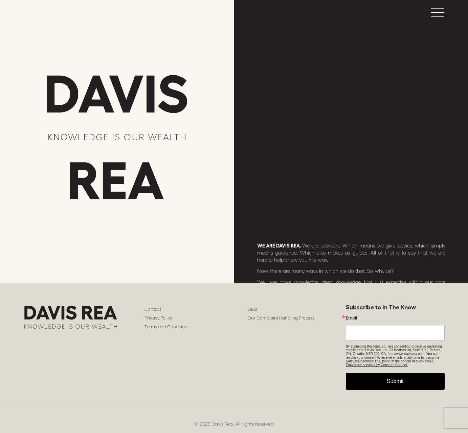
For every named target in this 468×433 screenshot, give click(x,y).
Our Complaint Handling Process (280, 318)
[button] (437, 12)
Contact (152, 309)
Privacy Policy (158, 318)
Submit (395, 381)
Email (351, 318)
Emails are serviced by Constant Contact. (377, 365)
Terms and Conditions (167, 326)
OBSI (252, 309)
